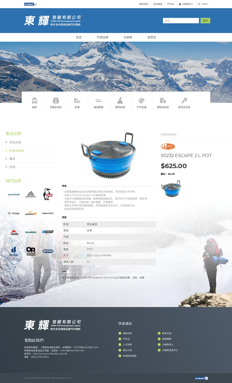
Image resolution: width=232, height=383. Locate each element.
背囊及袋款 (56, 102)
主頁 (157, 66)
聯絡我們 (143, 4)
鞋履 (77, 102)
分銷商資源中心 (168, 350)
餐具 (10, 159)
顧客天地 (164, 333)
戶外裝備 (141, 102)
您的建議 (157, 4)
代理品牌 (102, 37)
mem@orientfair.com (72, 350)
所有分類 (13, 142)
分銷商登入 (186, 4)
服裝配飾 (99, 102)
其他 (10, 167)
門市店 (170, 4)
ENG (205, 4)
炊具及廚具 (176, 66)
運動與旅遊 (163, 102)
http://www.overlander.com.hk (50, 353)
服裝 (34, 102)
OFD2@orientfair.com (86, 347)
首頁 (79, 37)
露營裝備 (120, 102)
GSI (165, 66)
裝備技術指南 (127, 355)
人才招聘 (125, 344)
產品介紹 (125, 350)
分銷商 (128, 37)
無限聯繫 (164, 338)
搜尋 (205, 20)
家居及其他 (184, 102)
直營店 (151, 37)
